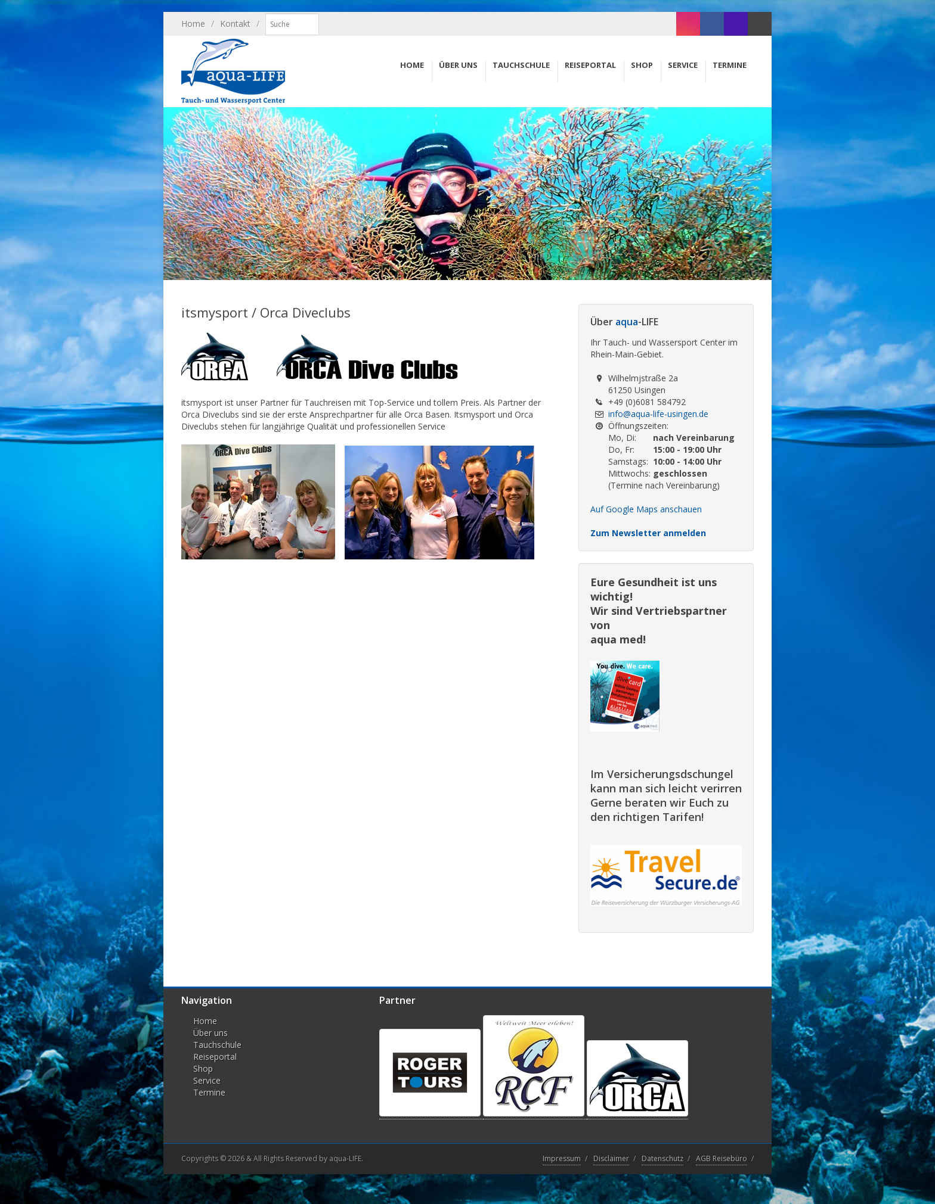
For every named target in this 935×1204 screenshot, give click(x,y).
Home (193, 23)
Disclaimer (611, 1158)
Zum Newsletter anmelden (648, 533)
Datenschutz (662, 1158)
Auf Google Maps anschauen (646, 509)
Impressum (562, 1158)
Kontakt (235, 23)
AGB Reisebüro (721, 1158)
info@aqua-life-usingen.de (658, 413)
